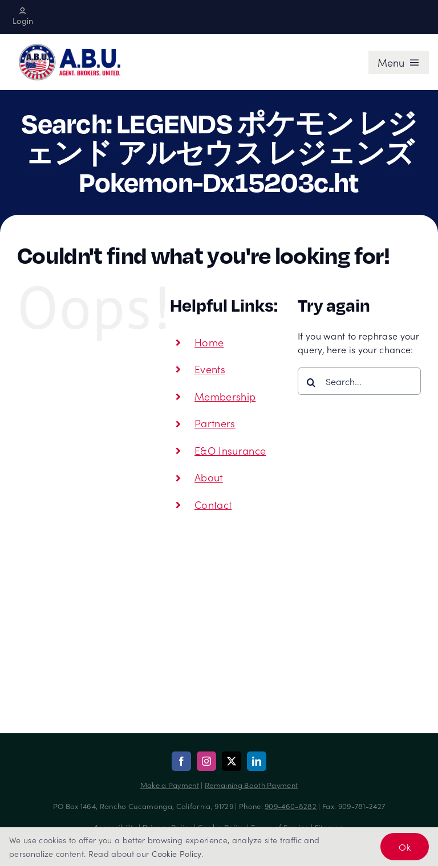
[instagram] (206, 761)
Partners (215, 423)
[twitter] (231, 761)
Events (209, 369)
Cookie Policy (176, 853)
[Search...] (359, 381)
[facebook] (181, 761)
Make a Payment (169, 784)
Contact (213, 504)
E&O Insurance (230, 450)
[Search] (311, 382)
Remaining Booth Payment (251, 784)
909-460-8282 (291, 805)
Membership (225, 396)
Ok (405, 846)
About (208, 477)
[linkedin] (256, 761)
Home (209, 342)
